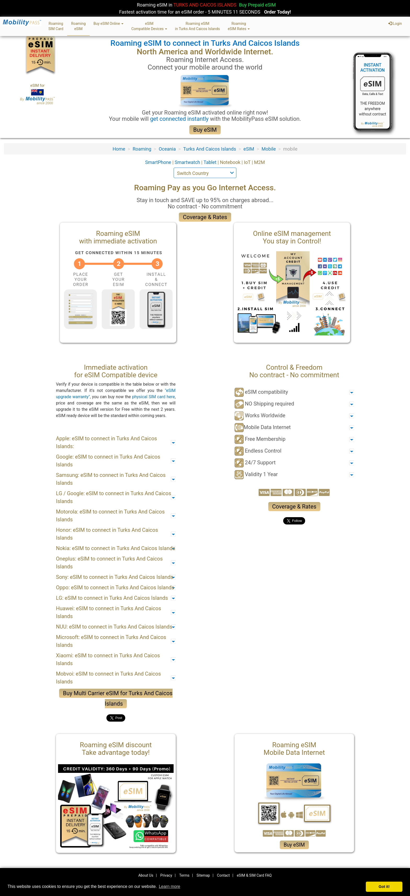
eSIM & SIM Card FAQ (254, 875)
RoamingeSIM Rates (239, 26)
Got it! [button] (384, 886)
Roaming (142, 149)
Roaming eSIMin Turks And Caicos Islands (197, 26)
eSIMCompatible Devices (149, 26)
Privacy (166, 875)
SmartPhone (158, 162)
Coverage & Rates (205, 217)
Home (118, 149)
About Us (145, 875)
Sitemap (203, 875)
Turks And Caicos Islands (209, 149)
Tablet (210, 162)
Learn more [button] (169, 886)
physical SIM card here (153, 396)
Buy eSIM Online (109, 23)
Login (395, 23)
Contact (223, 875)
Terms (184, 875)
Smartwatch (188, 162)
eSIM (248, 149)
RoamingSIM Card (55, 26)
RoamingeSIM (78, 26)
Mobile (268, 149)
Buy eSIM (205, 130)
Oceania (167, 149)
